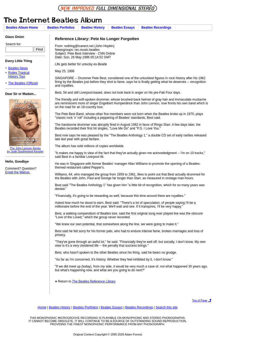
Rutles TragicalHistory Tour (18, 74)
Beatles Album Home (24, 27)
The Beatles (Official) (23, 83)
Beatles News (18, 68)
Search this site (167, 307)
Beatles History (93, 27)
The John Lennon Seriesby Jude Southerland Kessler (25, 150)
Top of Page (199, 300)
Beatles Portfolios (61, 27)
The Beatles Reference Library (94, 281)
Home (42, 307)
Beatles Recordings (157, 27)
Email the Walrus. (17, 172)
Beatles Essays (123, 27)
